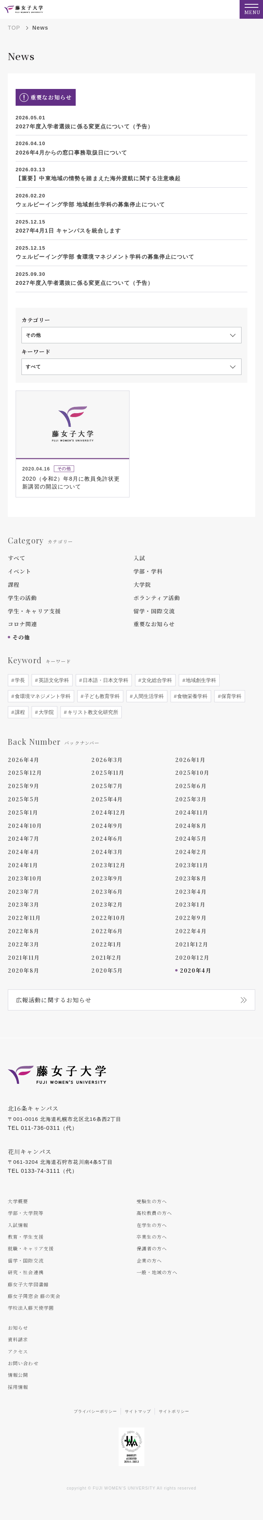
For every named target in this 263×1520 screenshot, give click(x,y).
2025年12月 (25, 772)
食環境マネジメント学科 (42, 696)
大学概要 (18, 1201)
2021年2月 (106, 957)
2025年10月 (192, 772)
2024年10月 (25, 825)
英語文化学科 (53, 680)
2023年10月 (25, 878)
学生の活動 (22, 597)
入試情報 (18, 1225)
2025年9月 (23, 785)
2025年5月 (23, 799)
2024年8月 (191, 825)
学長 (19, 680)
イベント (19, 571)
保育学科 (231, 696)
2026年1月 (190, 759)
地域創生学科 (201, 680)
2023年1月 (190, 904)
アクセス (18, 1351)
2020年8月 (23, 970)
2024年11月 (191, 812)
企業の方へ (149, 1260)
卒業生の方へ (152, 1236)
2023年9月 (107, 878)
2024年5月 (191, 838)
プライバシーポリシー (95, 1411)
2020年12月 (192, 957)
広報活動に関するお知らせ (53, 1000)
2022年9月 (191, 917)
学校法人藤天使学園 (31, 1307)
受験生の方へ (152, 1201)
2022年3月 (23, 944)
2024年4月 (23, 851)
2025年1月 (23, 812)
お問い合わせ (23, 1363)
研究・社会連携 (26, 1272)
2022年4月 (191, 931)
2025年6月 (191, 785)
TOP (14, 28)
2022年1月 (106, 944)
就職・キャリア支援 (31, 1248)
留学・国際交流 (154, 611)
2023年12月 (108, 865)
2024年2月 (191, 851)
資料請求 (18, 1339)
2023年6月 (107, 891)
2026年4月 (23, 759)
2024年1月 (23, 865)
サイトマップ (138, 1411)
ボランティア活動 (156, 597)
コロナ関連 (22, 624)
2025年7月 (107, 785)
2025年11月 (107, 772)
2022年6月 (107, 931)
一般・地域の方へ (157, 1272)
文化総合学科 (156, 680)
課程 (14, 584)
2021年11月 (24, 957)
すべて (16, 558)
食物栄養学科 (192, 696)
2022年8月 (23, 931)
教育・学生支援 (26, 1236)
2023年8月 (191, 878)
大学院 (142, 584)
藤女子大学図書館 (28, 1284)
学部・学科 (148, 571)
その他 (21, 637)
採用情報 (18, 1386)
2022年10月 (108, 917)
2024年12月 (108, 812)
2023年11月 (191, 865)
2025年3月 (191, 799)
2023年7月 (23, 891)
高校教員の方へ (154, 1212)
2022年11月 (24, 917)
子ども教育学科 (101, 696)
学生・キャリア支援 (34, 611)
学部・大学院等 (26, 1212)
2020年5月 (107, 970)
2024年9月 (107, 825)
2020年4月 (195, 970)
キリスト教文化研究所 (92, 712)
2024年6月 (107, 838)
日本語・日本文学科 (104, 680)
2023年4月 (191, 891)
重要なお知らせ (154, 624)
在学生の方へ (152, 1225)
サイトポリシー (174, 1411)
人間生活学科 (148, 696)
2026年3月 (107, 759)
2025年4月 (107, 799)
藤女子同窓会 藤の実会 (34, 1296)
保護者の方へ (152, 1248)
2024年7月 (23, 838)
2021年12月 (191, 944)
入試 (139, 558)
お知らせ (18, 1327)
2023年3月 (23, 904)
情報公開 (18, 1374)
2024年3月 (107, 851)
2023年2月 (107, 904)
